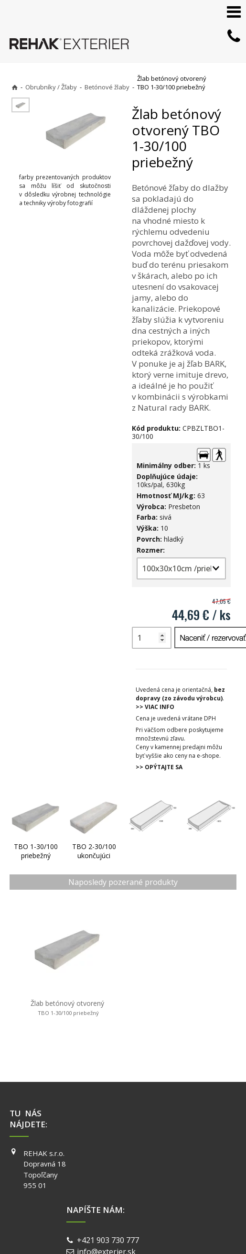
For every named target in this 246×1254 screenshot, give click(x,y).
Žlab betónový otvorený (50, 979)
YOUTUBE (157, 1133)
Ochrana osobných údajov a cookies (97, 1220)
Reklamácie (216, 1155)
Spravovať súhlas (172, 1220)
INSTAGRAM (161, 1120)
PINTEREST (160, 1147)
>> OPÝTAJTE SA (159, 767)
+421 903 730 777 (94, 1112)
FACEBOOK (159, 1106)
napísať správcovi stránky (175, 1212)
